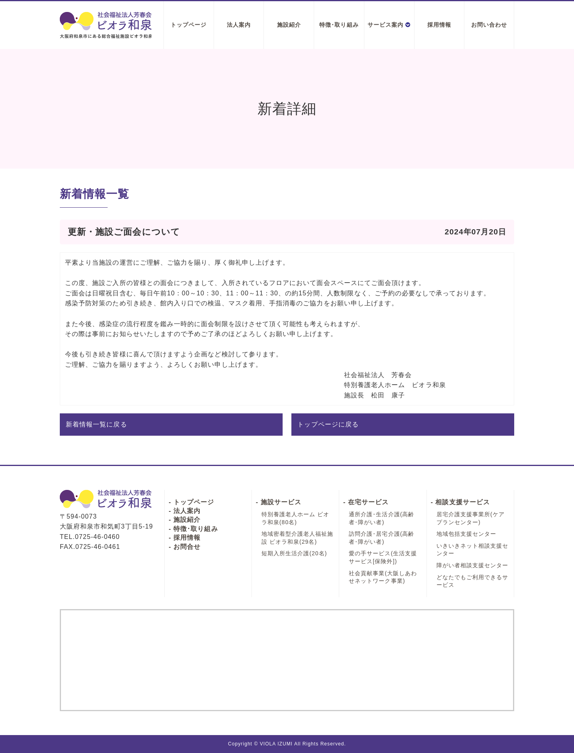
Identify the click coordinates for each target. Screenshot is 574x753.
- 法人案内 (185, 510)
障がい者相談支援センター (472, 565)
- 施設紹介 (185, 519)
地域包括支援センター (466, 534)
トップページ (188, 25)
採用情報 (439, 25)
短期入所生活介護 (294, 553)
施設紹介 (289, 25)
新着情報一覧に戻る (96, 424)
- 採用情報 (185, 537)
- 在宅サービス (366, 502)
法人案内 (239, 25)
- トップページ (191, 502)
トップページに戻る (328, 424)
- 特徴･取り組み (193, 528)
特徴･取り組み (338, 25)
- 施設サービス (278, 502)
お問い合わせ (489, 25)
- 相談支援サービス (460, 502)
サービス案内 (389, 25)
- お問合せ (185, 546)
